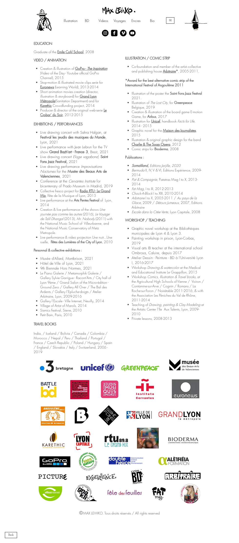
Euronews (47, 87)
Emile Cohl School (70, 52)
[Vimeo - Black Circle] (123, 33)
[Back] (11, 535)
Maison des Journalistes (179, 130)
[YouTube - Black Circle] (132, 33)
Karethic (46, 105)
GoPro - (91, 68)
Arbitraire (169, 71)
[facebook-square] (114, 33)
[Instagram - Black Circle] (105, 33)
